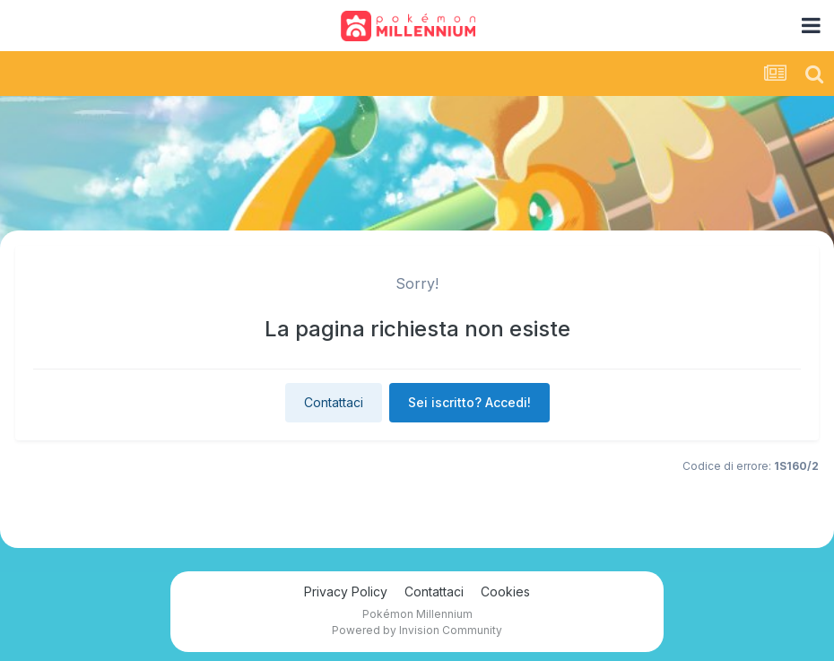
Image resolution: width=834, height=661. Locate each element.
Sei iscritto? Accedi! (469, 402)
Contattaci (333, 402)
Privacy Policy (345, 591)
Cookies (505, 591)
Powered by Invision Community (417, 630)
